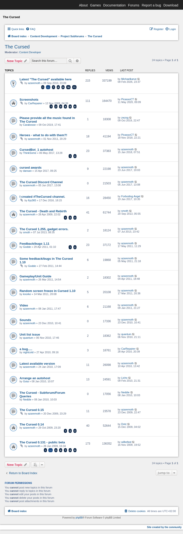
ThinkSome (29, 152)
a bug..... (26, 349)
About (83, 5)
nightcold (28, 352)
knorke (27, 294)
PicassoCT (127, 99)
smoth (124, 210)
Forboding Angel (130, 196)
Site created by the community (164, 527)
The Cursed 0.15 (32, 410)
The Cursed (17, 46)
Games (95, 5)
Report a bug (151, 5)
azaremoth (34, 83)
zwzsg (125, 117)
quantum (28, 337)
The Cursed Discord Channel (41, 182)
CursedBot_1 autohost (36, 149)
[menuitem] (30, 29)
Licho (124, 377)
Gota (26, 381)
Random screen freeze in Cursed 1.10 (48, 291)
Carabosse (29, 124)
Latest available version (37, 363)
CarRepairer (35, 103)
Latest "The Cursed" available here (45, 79)
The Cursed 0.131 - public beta (42, 442)
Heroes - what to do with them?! (43, 135)
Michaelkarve (129, 79)
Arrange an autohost (35, 378)
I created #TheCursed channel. (42, 196)
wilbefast (126, 442)
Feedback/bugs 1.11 (34, 243)
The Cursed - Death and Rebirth (43, 211)
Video (24, 305)
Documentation (114, 5)
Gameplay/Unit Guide (35, 276)
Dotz (124, 424)
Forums (133, 5)
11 (74, 87)
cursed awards (30, 167)
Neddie (27, 399)
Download (170, 5)
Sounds (25, 320)
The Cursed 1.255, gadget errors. (44, 229)
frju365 (32, 200)
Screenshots (29, 99)
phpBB (79, 517)
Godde (27, 246)
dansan (27, 170)
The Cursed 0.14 (32, 424)
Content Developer (30, 52)
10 (68, 87)
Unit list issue (30, 334)
